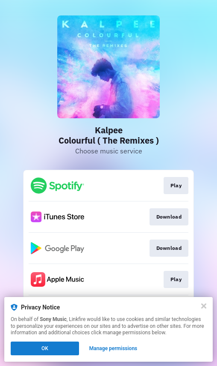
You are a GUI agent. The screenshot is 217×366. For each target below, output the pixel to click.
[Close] (204, 306)
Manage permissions (113, 348)
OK (44, 348)
